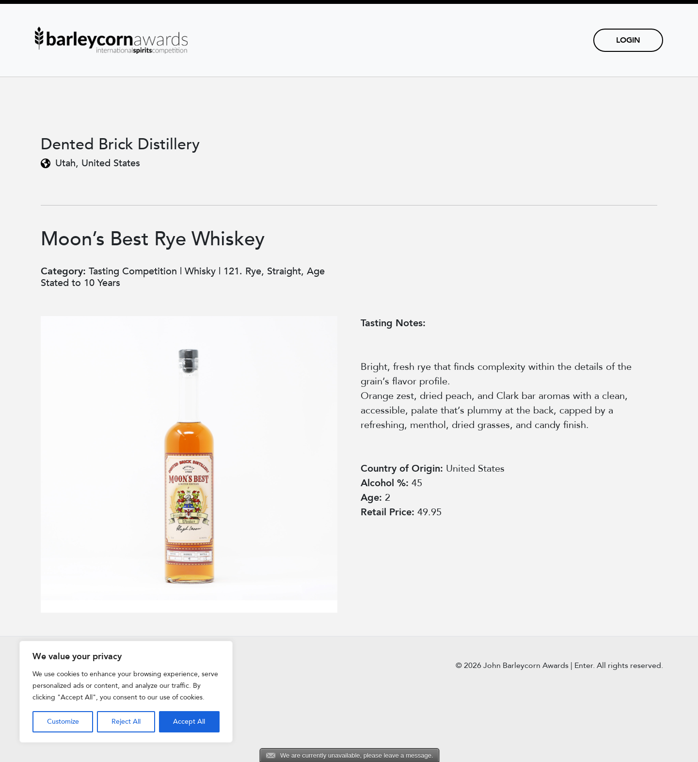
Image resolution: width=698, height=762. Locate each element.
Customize (63, 721)
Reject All (126, 721)
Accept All (189, 721)
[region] (126, 692)
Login (628, 40)
